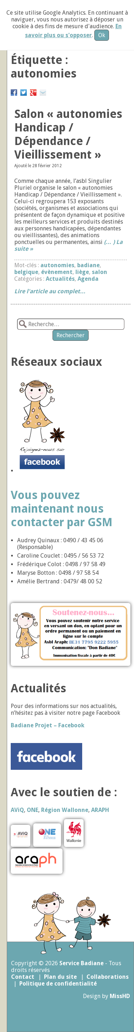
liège (82, 272)
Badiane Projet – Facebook (47, 725)
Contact (22, 976)
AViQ (17, 810)
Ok (101, 35)
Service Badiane (81, 963)
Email (43, 91)
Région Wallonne (64, 810)
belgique (26, 272)
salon (99, 272)
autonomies (57, 265)
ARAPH (100, 810)
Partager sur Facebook (14, 91)
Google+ (33, 91)
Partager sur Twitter (23, 91)
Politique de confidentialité (58, 983)
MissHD (120, 996)
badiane (88, 265)
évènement (57, 272)
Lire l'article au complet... (49, 291)
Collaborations (107, 976)
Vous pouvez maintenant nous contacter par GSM (62, 508)
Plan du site (60, 976)
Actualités (60, 278)
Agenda (88, 278)
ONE (32, 810)
